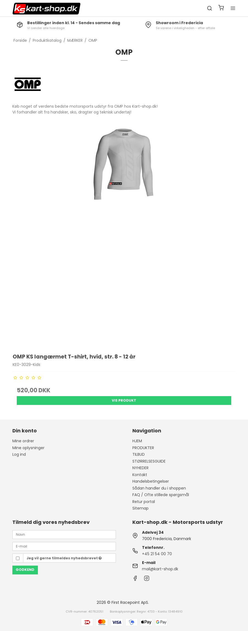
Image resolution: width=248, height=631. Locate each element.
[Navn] (64, 534)
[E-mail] (64, 546)
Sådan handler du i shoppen (159, 488)
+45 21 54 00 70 (157, 554)
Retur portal (143, 501)
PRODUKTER (143, 448)
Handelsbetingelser (150, 481)
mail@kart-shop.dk (160, 569)
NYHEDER (140, 468)
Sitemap (140, 508)
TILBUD (138, 454)
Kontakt (139, 474)
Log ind (19, 454)
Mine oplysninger (28, 448)
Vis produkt (124, 400)
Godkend (25, 569)
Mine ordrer (23, 441)
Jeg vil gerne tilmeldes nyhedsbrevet (64, 558)
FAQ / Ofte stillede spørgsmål (160, 494)
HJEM (137, 441)
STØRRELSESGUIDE (149, 461)
